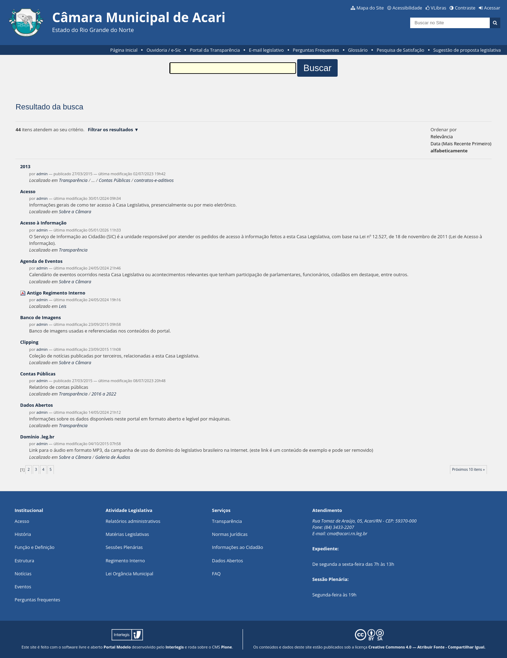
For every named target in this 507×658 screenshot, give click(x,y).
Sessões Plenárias (124, 547)
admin (42, 173)
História (23, 534)
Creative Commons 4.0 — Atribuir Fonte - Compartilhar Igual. (427, 647)
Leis (62, 306)
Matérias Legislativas (127, 534)
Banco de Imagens (40, 317)
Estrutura (25, 560)
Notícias (23, 573)
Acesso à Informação (43, 223)
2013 (25, 166)
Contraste (465, 8)
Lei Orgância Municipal (129, 573)
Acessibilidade (407, 8)
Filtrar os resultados (110, 129)
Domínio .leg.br (37, 437)
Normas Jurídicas (230, 534)
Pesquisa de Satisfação (400, 50)
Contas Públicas (114, 180)
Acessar (492, 8)
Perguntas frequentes (37, 599)
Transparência (73, 180)
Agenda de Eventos (41, 261)
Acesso (28, 191)
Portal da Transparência (215, 50)
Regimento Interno (125, 560)
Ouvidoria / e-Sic (163, 50)
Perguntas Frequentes (316, 50)
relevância (442, 136)
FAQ (216, 573)
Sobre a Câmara (75, 211)
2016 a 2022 (104, 394)
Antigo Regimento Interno (56, 293)
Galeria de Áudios (112, 457)
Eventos (23, 586)
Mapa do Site (370, 8)
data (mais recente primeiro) (461, 143)
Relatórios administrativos (133, 521)
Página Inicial (124, 50)
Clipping (29, 342)
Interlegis (174, 647)
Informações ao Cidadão (237, 547)
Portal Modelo (117, 647)
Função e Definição (35, 547)
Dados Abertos (36, 405)
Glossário (358, 50)
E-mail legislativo (266, 50)
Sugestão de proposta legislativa (467, 50)
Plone (226, 647)
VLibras (438, 8)
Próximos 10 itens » (468, 469)
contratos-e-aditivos (154, 180)
